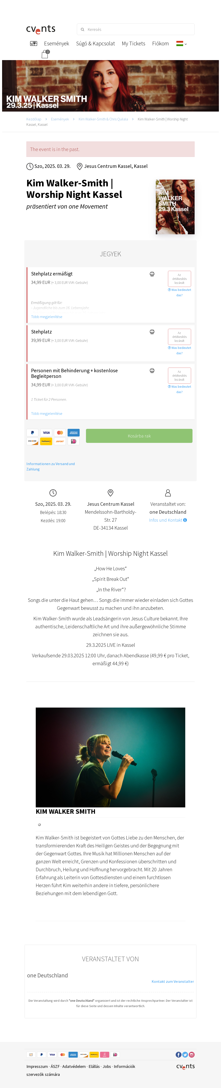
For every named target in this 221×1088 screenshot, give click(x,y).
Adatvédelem (74, 1066)
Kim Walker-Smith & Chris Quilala (103, 119)
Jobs (107, 1066)
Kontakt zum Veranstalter (173, 981)
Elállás (94, 1066)
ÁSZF (55, 1066)
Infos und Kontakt (168, 520)
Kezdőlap (33, 119)
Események (60, 119)
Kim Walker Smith (66, 811)
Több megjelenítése (46, 316)
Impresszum (37, 1066)
